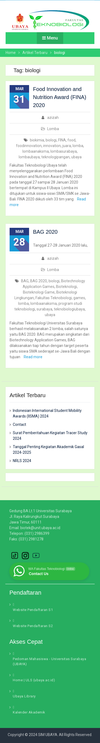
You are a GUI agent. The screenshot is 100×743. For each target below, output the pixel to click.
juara (66, 146)
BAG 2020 (45, 232)
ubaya (76, 157)
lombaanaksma (35, 151)
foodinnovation (29, 146)
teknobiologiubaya (69, 309)
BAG (25, 281)
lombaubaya (29, 157)
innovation (52, 146)
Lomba (53, 129)
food (71, 140)
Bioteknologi (66, 286)
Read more (33, 357)
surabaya (44, 309)
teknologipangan (55, 157)
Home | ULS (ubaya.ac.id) (34, 680)
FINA (62, 140)
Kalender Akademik (29, 712)
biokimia (37, 140)
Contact (19, 424)
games (79, 298)
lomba (78, 146)
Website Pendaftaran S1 (33, 610)
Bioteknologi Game (39, 292)
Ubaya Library (24, 696)
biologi (51, 140)
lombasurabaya (63, 151)
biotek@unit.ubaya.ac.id (40, 528)
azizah (53, 117)
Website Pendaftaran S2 (33, 626)
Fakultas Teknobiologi (53, 298)
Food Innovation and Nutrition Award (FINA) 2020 (59, 97)
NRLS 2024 (22, 461)
